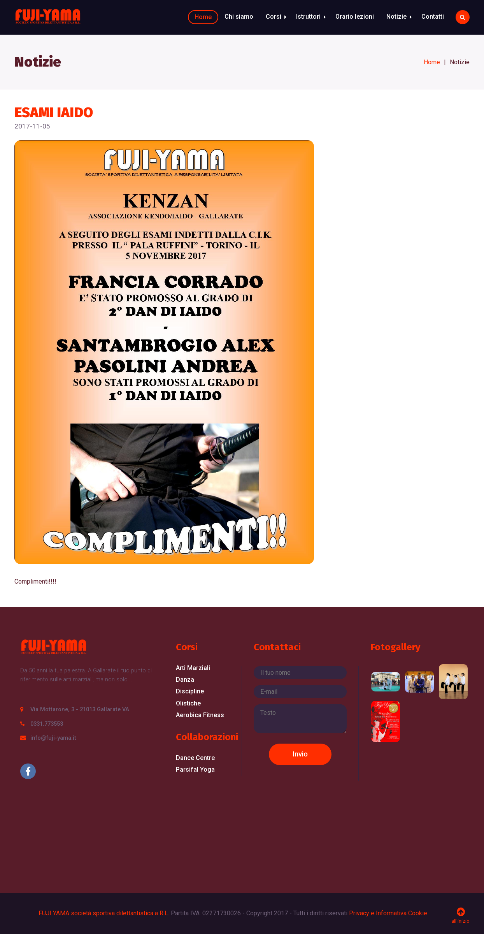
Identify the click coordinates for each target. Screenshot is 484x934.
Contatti (432, 16)
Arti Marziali (193, 668)
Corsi (273, 16)
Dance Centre (195, 758)
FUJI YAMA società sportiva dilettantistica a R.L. (104, 913)
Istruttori (308, 16)
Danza (185, 679)
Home (203, 17)
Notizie (396, 16)
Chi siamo (238, 16)
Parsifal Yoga (195, 769)
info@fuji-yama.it (53, 737)
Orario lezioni (354, 16)
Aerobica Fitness (200, 715)
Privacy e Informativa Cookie (388, 913)
